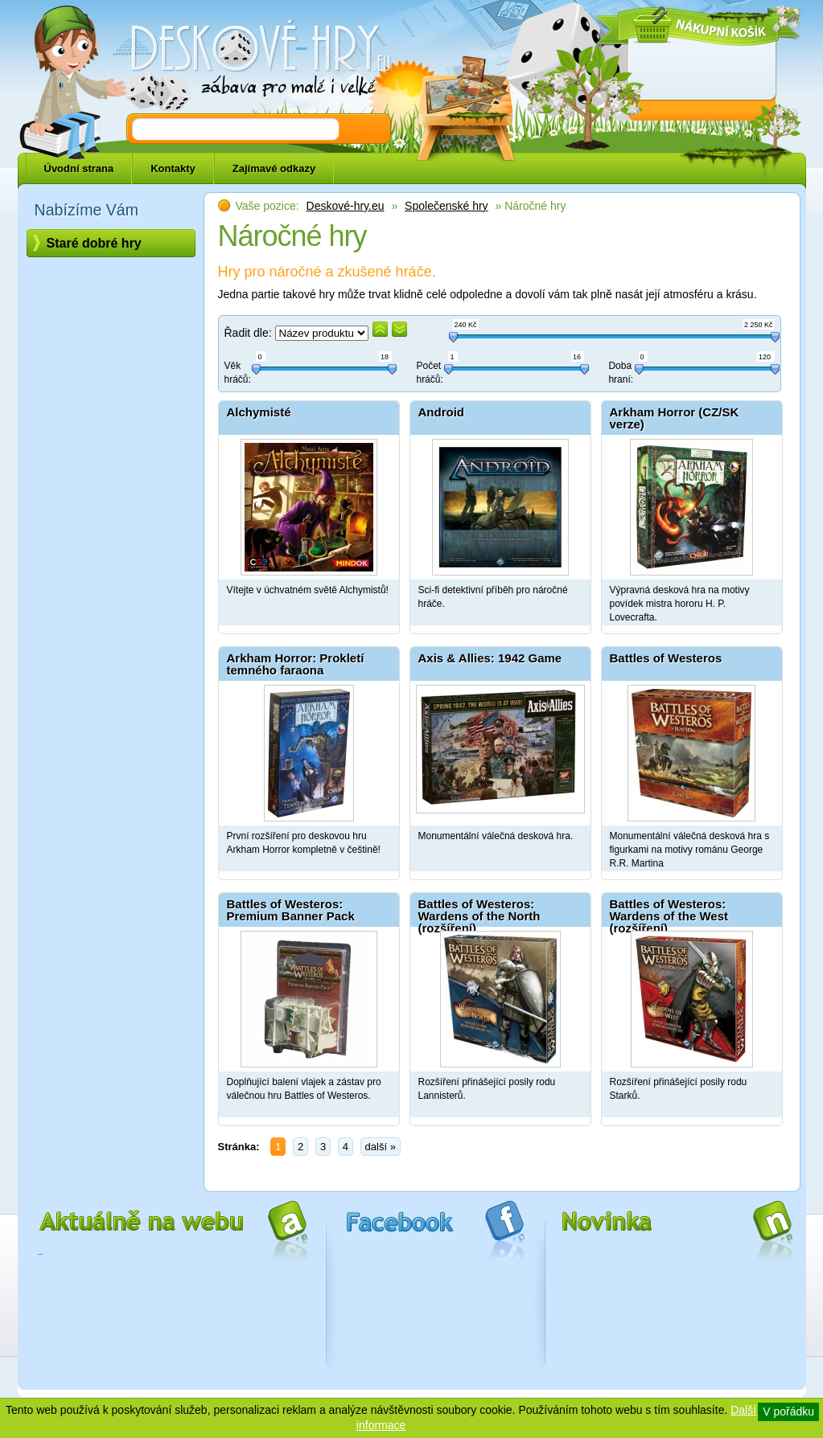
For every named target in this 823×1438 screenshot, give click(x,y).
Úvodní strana (79, 168)
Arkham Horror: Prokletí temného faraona (295, 664)
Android (441, 412)
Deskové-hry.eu (346, 205)
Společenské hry (446, 205)
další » (380, 1147)
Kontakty (172, 168)
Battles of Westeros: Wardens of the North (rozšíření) (479, 912)
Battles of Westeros (666, 658)
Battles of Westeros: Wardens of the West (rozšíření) (669, 912)
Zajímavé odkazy (273, 168)
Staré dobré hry (94, 243)
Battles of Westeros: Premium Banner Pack (291, 910)
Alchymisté (259, 412)
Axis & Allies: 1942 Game (490, 658)
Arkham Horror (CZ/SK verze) (674, 418)
